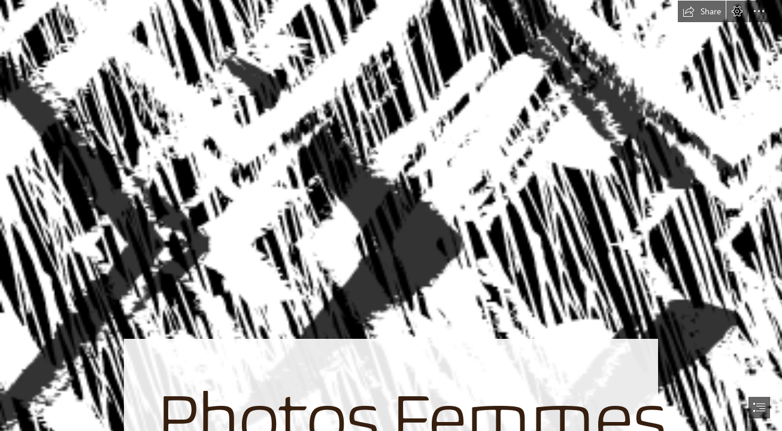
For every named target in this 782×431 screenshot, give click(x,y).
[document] (391, 215)
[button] (702, 11)
